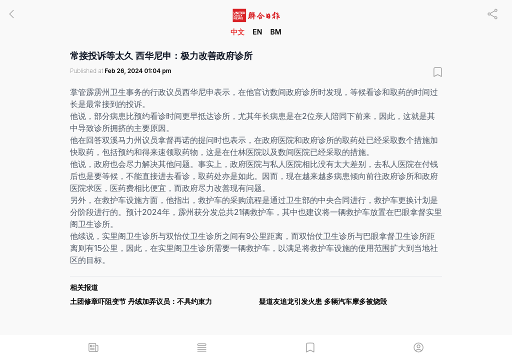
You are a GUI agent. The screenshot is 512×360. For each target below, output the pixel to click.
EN (257, 32)
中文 (237, 32)
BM (275, 32)
